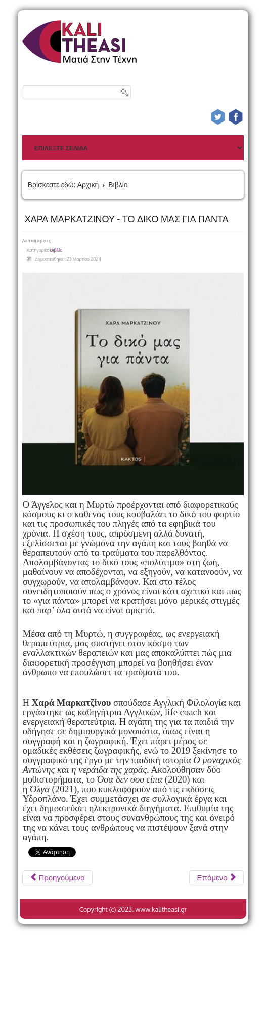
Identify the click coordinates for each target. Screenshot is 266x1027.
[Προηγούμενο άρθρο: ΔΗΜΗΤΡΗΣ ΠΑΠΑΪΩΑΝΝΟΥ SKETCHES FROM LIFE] (57, 877)
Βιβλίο (117, 184)
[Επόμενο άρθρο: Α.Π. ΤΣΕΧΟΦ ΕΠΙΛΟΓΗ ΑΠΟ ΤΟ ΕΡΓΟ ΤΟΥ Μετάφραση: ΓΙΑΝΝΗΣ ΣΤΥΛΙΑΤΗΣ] (216, 877)
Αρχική (88, 184)
